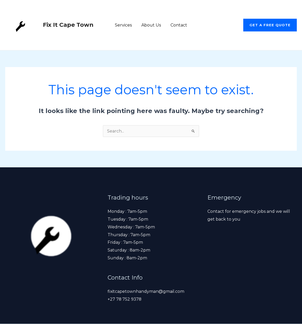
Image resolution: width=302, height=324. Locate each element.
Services (124, 25)
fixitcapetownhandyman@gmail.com (146, 291)
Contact (177, 25)
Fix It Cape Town (68, 24)
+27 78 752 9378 (125, 299)
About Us (151, 25)
